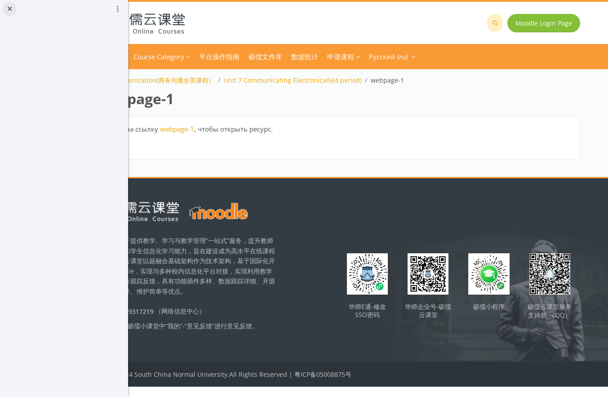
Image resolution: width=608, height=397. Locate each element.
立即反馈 (187, 347)
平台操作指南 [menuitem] (291, 56)
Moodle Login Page (547, 23)
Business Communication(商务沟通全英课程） (219, 80)
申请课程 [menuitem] (412, 56)
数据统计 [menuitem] (376, 56)
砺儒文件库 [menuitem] (337, 56)
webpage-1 (249, 128)
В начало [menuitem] (181, 56)
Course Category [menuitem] (230, 56)
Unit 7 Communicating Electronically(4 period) (365, 80)
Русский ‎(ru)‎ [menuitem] (460, 56)
